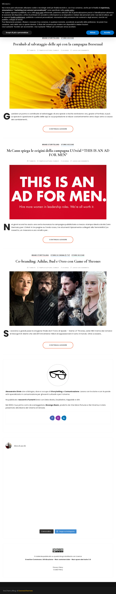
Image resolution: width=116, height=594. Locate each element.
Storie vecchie (67, 38)
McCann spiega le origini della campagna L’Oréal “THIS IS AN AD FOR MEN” (58, 152)
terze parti (39, 13)
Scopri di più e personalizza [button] (17, 33)
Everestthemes (26, 590)
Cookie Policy (58, 570)
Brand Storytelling (50, 38)
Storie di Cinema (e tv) (60, 255)
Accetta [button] (107, 33)
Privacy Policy (58, 567)
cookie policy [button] (69, 10)
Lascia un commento (81, 50)
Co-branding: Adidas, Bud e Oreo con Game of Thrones (58, 261)
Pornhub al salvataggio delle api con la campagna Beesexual (58, 44)
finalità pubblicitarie (18, 17)
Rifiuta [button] (92, 33)
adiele (66, 50)
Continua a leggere (58, 129)
